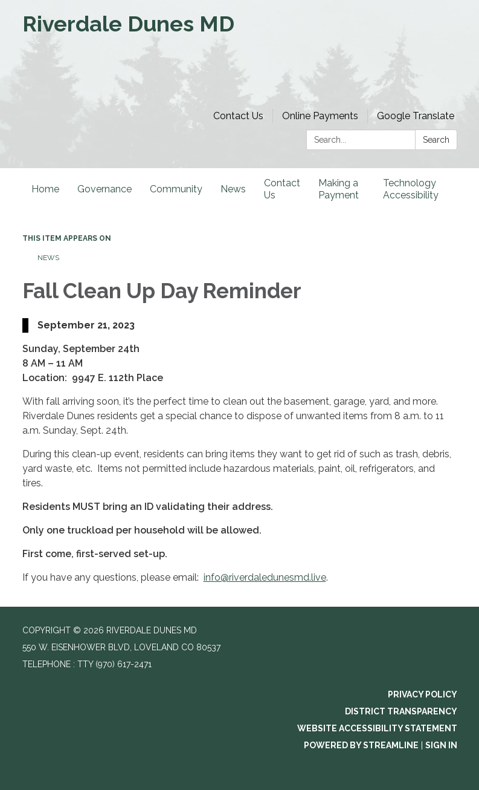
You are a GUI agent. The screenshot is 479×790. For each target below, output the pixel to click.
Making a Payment (338, 189)
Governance (104, 189)
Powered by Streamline (361, 745)
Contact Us (238, 116)
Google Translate (415, 116)
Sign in (441, 745)
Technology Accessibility (411, 189)
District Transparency (401, 711)
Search (436, 140)
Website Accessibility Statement (377, 728)
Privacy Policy (422, 694)
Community (176, 189)
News (233, 189)
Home (45, 189)
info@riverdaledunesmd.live (265, 577)
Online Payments (320, 116)
